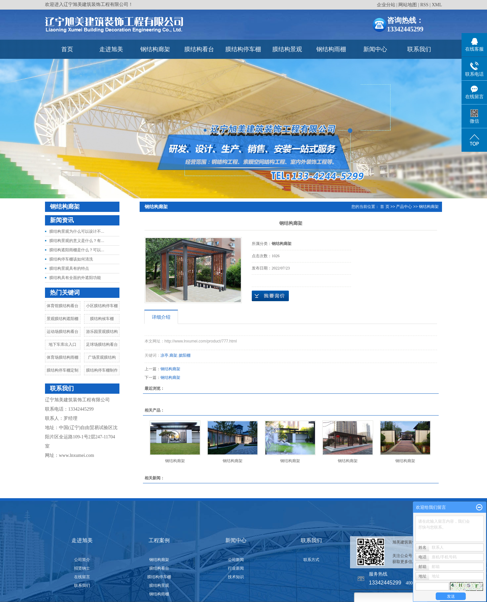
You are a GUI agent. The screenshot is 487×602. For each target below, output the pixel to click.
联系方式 (311, 559)
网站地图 (407, 4)
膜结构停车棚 (243, 49)
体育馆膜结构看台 (62, 305)
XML (437, 4)
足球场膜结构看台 (102, 344)
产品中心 (404, 206)
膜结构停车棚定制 (62, 370)
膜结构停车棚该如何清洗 (71, 259)
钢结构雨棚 (331, 49)
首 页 (384, 206)
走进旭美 (111, 49)
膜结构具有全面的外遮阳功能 (75, 277)
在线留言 (82, 577)
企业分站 (386, 4)
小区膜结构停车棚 (102, 305)
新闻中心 (375, 49)
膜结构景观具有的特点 (69, 268)
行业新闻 (236, 568)
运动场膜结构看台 (62, 331)
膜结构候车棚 (102, 318)
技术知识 (236, 577)
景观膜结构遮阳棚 (62, 318)
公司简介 (82, 559)
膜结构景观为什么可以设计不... (76, 231)
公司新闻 (236, 559)
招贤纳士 (82, 568)
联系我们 (419, 49)
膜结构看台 (199, 49)
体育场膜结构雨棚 (62, 357)
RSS (424, 4)
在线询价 (270, 296)
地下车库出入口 (62, 344)
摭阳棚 (185, 355)
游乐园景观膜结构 (102, 331)
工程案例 (159, 540)
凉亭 (164, 355)
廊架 (173, 355)
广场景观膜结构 (102, 357)
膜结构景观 (287, 49)
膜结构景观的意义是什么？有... (76, 240)
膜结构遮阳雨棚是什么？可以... (76, 250)
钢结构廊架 (155, 49)
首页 (67, 49)
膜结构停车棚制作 (102, 370)
